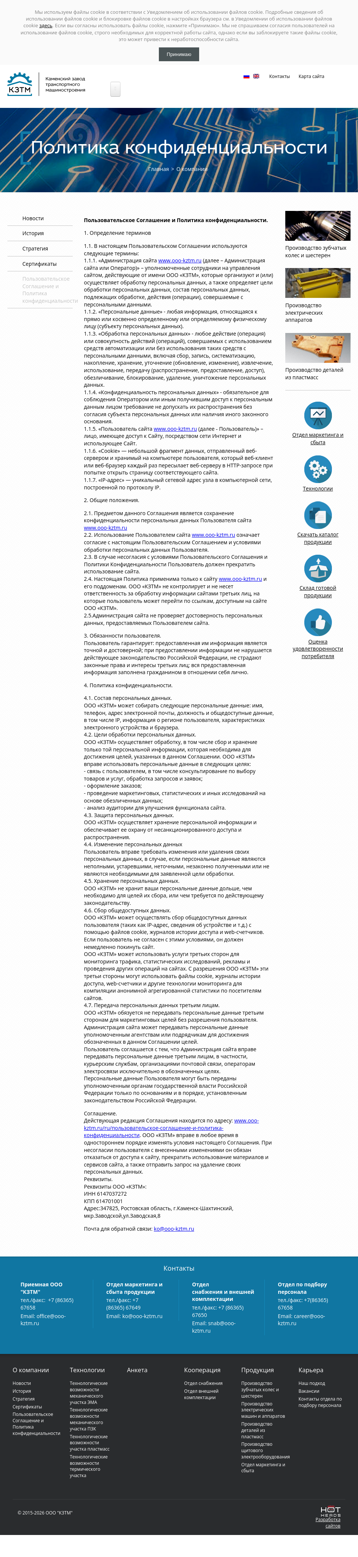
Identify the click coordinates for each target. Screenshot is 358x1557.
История (33, 233)
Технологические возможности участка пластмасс (90, 1442)
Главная (158, 168)
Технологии (318, 488)
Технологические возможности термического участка (89, 1466)
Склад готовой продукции (317, 591)
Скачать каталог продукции (317, 538)
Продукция (257, 1370)
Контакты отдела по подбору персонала (320, 1402)
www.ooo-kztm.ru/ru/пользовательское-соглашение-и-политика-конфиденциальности (171, 1128)
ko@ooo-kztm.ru (174, 1228)
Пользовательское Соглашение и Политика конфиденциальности (36, 1423)
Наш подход (311, 1383)
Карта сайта (311, 76)
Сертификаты (39, 263)
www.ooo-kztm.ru (180, 260)
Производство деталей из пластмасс (314, 373)
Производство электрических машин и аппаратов (263, 1410)
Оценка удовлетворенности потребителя (318, 649)
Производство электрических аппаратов (304, 312)
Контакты (279, 76)
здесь (45, 25)
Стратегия (35, 248)
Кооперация (202, 1370)
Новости (33, 218)
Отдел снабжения (203, 1383)
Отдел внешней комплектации (201, 1394)
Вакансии (308, 1391)
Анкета (137, 1370)
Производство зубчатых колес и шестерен (315, 251)
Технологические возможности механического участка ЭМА (89, 1392)
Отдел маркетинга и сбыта (317, 438)
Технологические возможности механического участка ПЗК (89, 1419)
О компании (192, 168)
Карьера (310, 1370)
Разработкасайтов (327, 1523)
